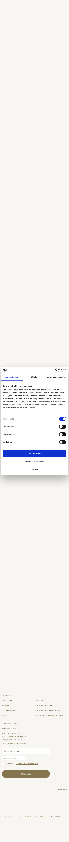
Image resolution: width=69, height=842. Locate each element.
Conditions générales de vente (49, 737)
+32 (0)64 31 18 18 (9, 750)
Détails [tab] (34, 377)
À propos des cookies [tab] (56, 377)
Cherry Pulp (56, 838)
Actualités (7, 727)
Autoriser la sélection (34, 462)
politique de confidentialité (27, 785)
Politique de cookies (44, 727)
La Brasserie (7, 722)
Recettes (39, 722)
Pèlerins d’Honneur (10, 732)
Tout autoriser (34, 453)
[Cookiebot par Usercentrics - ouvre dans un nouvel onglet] (55, 370)
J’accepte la (21, 785)
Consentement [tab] (11, 377)
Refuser (34, 470)
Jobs (4, 737)
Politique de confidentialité (48, 732)
